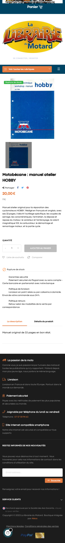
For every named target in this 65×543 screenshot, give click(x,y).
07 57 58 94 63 (21, 417)
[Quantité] (11, 248)
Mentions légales (15, 526)
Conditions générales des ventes (42, 526)
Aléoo (34, 518)
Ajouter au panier (40, 248)
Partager (18, 187)
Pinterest (28, 187)
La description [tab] (14, 321)
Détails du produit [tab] (43, 321)
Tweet (22, 187)
